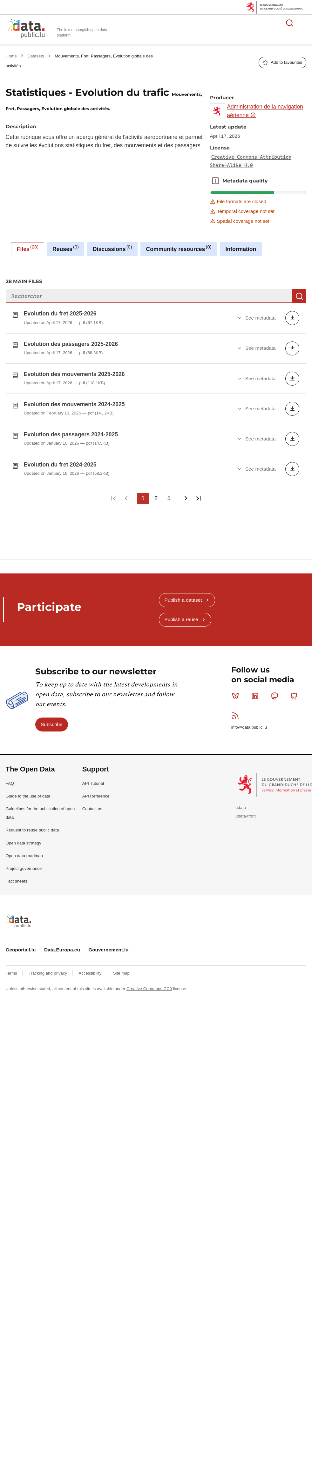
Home (12, 56)
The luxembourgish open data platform (82, 32)
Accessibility (91, 967)
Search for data (290, 23)
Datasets (36, 56)
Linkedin (256, 690)
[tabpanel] (156, 404)
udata (240, 802)
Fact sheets (16, 876)
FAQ (10, 778)
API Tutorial (93, 778)
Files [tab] (27, 248)
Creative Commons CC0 (149, 983)
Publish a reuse (181, 614)
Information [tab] (240, 249)
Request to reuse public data (32, 825)
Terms (12, 967)
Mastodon (275, 690)
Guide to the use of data (28, 791)
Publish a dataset (183, 594)
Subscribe (51, 719)
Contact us (92, 803)
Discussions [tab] (112, 248)
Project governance (24, 863)
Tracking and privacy (48, 967)
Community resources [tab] (179, 248)
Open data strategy (23, 837)
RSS (236, 710)
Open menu (304, 23)
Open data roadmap (24, 850)
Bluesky (236, 690)
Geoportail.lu (21, 944)
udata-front (245, 810)
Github (295, 690)
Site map (121, 967)
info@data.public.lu (249, 721)
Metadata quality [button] (215, 181)
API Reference (96, 791)
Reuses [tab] (65, 248)
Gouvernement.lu (108, 944)
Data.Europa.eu (62, 944)
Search (299, 296)
